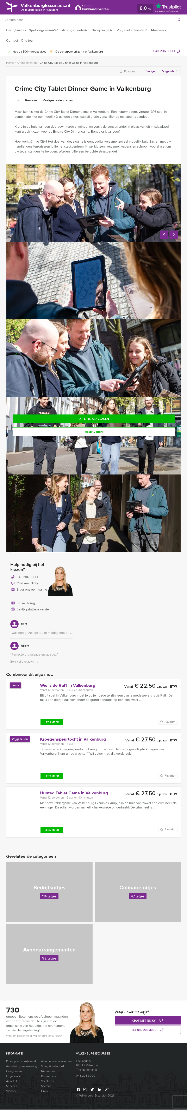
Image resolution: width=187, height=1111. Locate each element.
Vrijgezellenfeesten (136, 30)
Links (44, 1092)
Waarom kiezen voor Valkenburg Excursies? (34, 1037)
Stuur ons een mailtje (28, 591)
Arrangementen (75, 30)
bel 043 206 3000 (147, 1031)
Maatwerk (166, 30)
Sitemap (46, 1087)
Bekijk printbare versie (29, 611)
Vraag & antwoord (52, 1067)
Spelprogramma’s (43, 30)
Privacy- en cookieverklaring (22, 1063)
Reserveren (94, 432)
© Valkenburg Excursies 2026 (95, 1097)
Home (10, 63)
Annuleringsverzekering (21, 1067)
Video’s (11, 1092)
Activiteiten (13, 1082)
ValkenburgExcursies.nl (50, 6)
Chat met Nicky (24, 585)
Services (11, 1087)
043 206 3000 (164, 51)
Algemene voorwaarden (56, 1063)
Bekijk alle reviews (24, 663)
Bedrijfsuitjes (16, 30)
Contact (12, 40)
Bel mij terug (22, 605)
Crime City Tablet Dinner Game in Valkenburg (69, 63)
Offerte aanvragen (94, 419)
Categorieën (14, 1072)
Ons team (29, 40)
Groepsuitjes (104, 30)
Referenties (48, 1077)
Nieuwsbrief (48, 1072)
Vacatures (47, 1082)
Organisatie (13, 1077)
